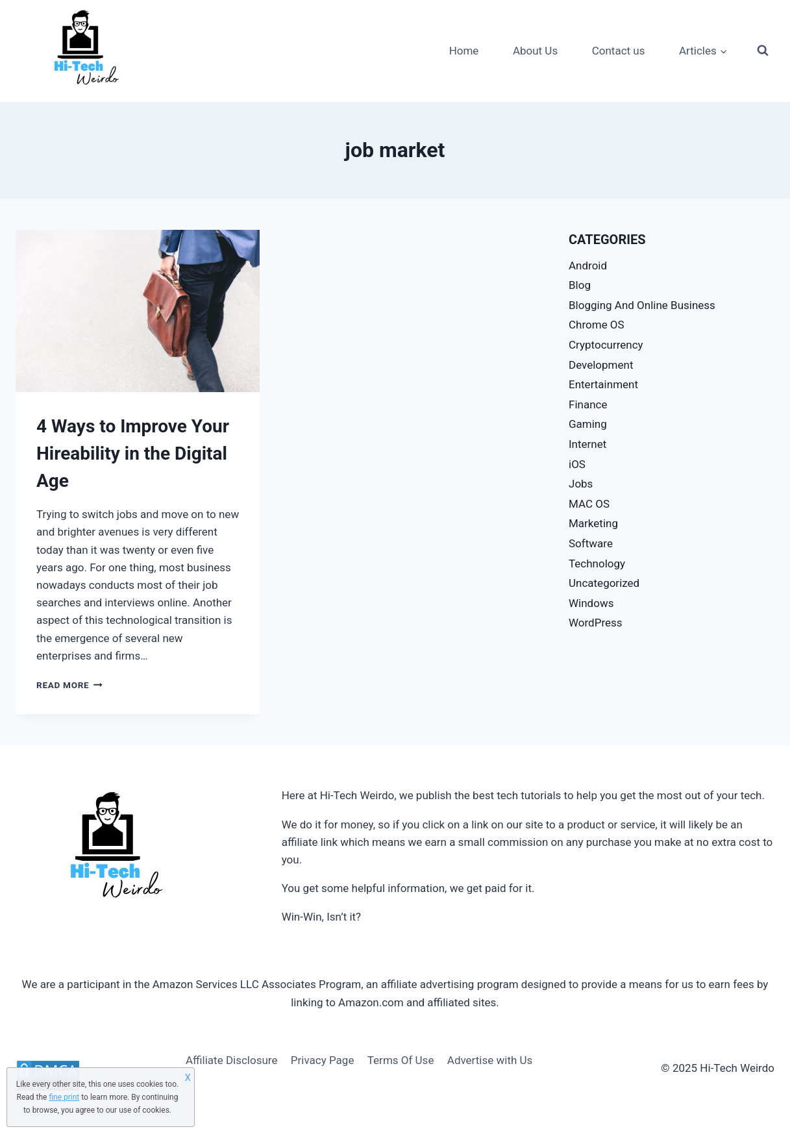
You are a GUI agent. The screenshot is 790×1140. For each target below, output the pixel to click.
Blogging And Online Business (642, 305)
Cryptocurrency (606, 344)
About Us (535, 50)
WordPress (596, 622)
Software (591, 543)
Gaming (588, 423)
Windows (591, 603)
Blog (580, 285)
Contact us (618, 50)
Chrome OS (596, 324)
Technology (597, 563)
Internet (587, 444)
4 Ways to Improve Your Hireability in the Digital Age (132, 453)
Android (588, 265)
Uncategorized (604, 582)
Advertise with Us (490, 1060)
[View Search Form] (762, 50)
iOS (577, 464)
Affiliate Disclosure (231, 1060)
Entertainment (603, 384)
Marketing (593, 523)
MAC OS (589, 503)
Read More (69, 685)
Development (601, 364)
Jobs (581, 483)
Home (464, 50)
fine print (64, 1097)
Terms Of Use (400, 1060)
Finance (588, 404)
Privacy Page (322, 1060)
